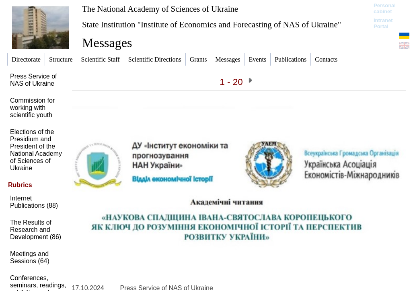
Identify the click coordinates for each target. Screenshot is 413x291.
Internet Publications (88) (34, 202)
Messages (107, 42)
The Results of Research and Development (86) (35, 229)
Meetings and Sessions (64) (29, 257)
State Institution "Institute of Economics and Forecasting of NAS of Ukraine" (211, 24)
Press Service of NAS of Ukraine (33, 80)
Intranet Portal (383, 23)
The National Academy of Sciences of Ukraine (160, 8)
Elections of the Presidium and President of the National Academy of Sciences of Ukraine (36, 149)
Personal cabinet (385, 8)
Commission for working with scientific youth (32, 107)
